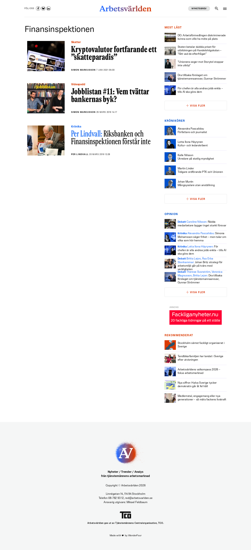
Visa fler (197, 106)
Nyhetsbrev (199, 9)
